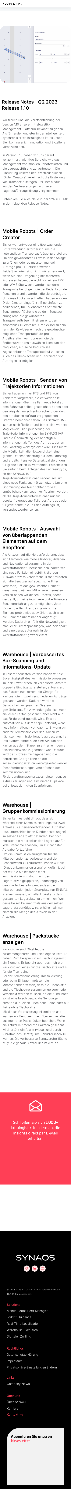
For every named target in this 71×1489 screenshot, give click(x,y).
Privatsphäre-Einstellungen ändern (32, 1367)
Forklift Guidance (19, 1317)
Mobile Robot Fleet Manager (27, 1311)
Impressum (15, 1361)
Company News (18, 1384)
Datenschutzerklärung (22, 1354)
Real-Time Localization (23, 1323)
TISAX (10, 1294)
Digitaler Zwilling (19, 1336)
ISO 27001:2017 (27, 1289)
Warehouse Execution (22, 1330)
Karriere (12, 1408)
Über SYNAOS (17, 1402)
